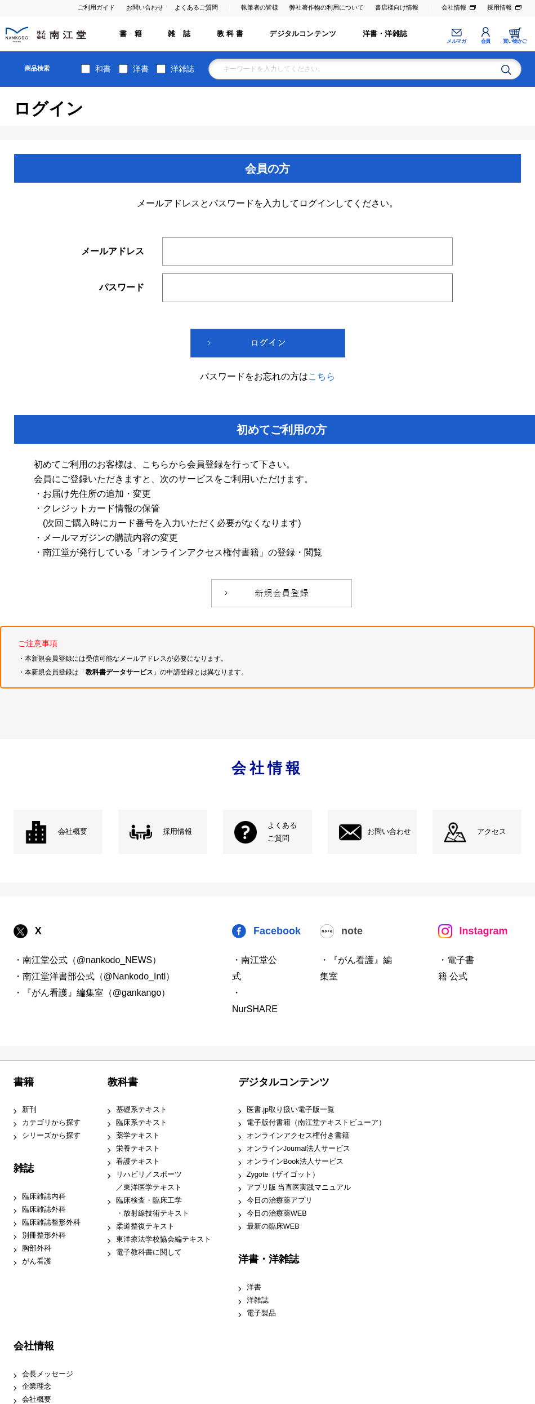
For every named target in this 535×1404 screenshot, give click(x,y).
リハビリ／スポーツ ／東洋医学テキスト (149, 1181)
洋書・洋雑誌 (385, 34)
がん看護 (36, 1261)
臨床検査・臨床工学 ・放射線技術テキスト (152, 1207)
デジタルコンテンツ (302, 34)
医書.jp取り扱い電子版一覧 (291, 1110)
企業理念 (36, 1386)
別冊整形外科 (44, 1235)
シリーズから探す (51, 1136)
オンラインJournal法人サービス (299, 1149)
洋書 (141, 68)
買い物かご (515, 41)
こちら (321, 376)
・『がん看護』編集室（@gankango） (92, 992)
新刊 (29, 1110)
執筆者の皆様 (259, 7)
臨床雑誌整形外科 (51, 1222)
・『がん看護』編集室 (356, 968)
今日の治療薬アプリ (280, 1200)
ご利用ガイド (96, 7)
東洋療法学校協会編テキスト (163, 1239)
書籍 (24, 1082)
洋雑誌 (182, 68)
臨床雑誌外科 (44, 1209)
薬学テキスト (138, 1136)
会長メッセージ (47, 1374)
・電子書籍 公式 (456, 968)
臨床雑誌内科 (44, 1196)
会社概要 (72, 832)
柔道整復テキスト (145, 1226)
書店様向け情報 (396, 7)
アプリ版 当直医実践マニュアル (299, 1187)
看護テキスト (138, 1161)
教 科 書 (230, 34)
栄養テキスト (138, 1149)
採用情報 (499, 7)
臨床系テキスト (141, 1123)
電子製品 (261, 1313)
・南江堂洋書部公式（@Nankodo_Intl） (94, 976)
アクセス (491, 832)
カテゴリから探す (51, 1123)
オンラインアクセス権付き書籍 (298, 1136)
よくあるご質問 (196, 7)
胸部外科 (36, 1248)
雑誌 (24, 1168)
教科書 (123, 1082)
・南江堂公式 (254, 968)
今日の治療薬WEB (277, 1213)
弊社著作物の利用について (326, 7)
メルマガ (456, 41)
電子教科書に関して (149, 1252)
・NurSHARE (255, 1001)
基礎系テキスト (141, 1110)
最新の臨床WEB (273, 1226)
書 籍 (130, 34)
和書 (103, 68)
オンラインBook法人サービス (295, 1161)
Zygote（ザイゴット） (283, 1174)
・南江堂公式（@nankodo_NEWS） (88, 960)
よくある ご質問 (282, 832)
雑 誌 (179, 34)
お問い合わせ (144, 7)
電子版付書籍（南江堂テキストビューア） (316, 1123)
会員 (486, 41)
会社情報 (454, 7)
